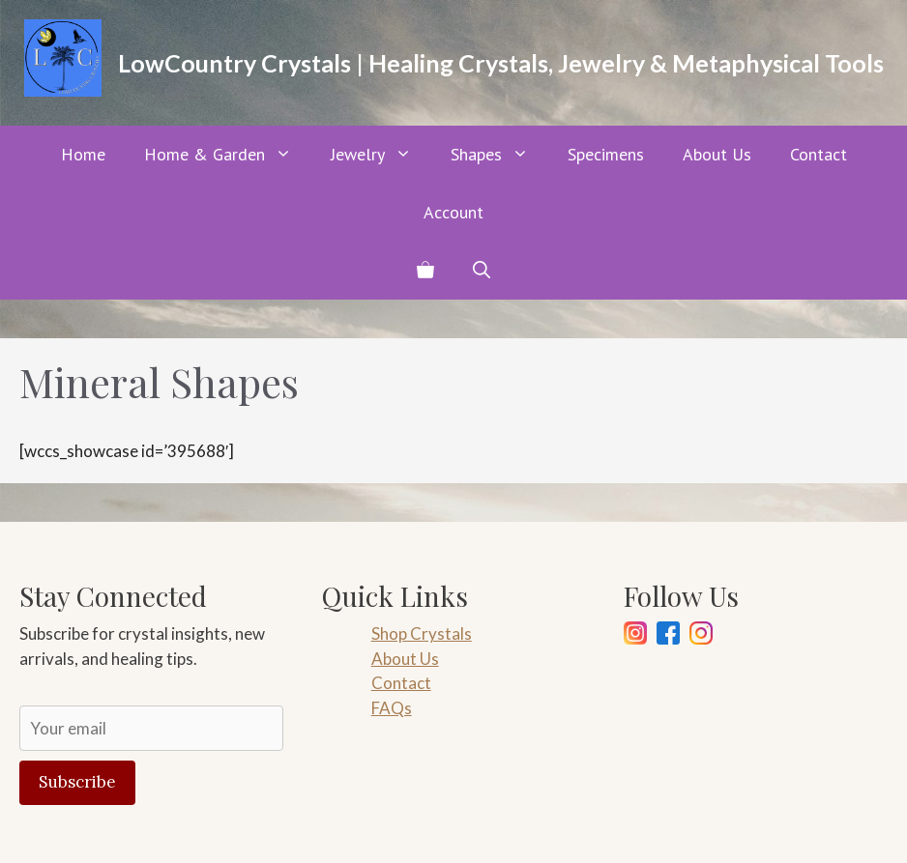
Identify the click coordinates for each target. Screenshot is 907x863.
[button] (482, 271)
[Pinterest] (701, 636)
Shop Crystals (421, 633)
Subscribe (77, 781)
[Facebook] (668, 636)
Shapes (499, 155)
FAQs (391, 708)
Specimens (606, 154)
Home (83, 154)
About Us (717, 154)
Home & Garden (227, 155)
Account (453, 212)
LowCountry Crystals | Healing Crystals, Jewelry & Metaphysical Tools (501, 62)
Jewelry (381, 155)
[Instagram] (635, 636)
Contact (818, 154)
